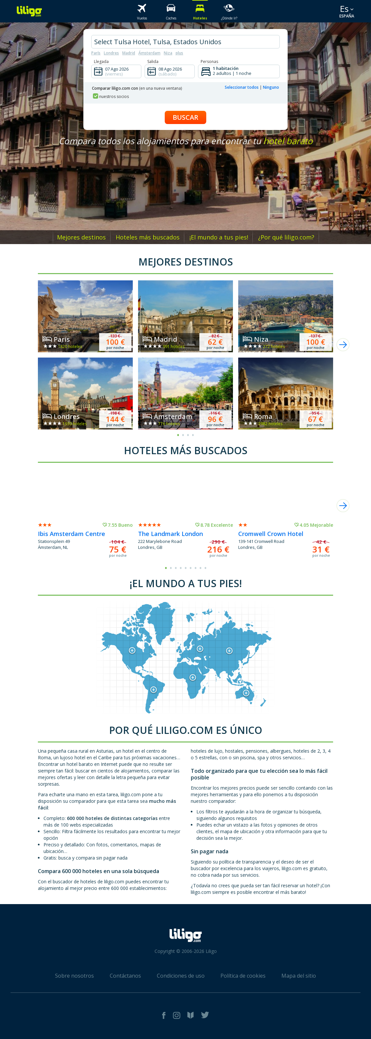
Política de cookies (243, 975)
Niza (168, 53)
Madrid (128, 53)
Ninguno (271, 87)
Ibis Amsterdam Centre (71, 534)
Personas (209, 61)
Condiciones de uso (181, 975)
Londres (111, 53)
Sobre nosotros (74, 975)
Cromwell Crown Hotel (270, 534)
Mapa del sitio (298, 975)
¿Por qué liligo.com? (286, 237)
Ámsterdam (149, 53)
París (95, 53)
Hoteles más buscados (148, 237)
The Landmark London (170, 534)
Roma (263, 416)
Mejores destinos (81, 237)
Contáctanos (125, 975)
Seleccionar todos (242, 87)
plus (179, 53)
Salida (152, 61)
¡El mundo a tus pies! (218, 237)
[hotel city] (185, 41)
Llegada (101, 61)
